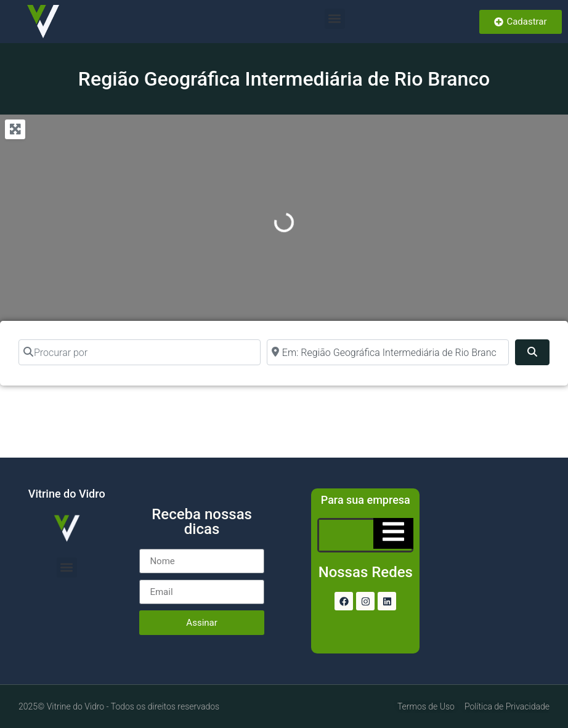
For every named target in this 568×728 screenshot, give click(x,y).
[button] (335, 19)
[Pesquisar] (532, 352)
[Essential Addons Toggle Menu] (393, 533)
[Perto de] (388, 352)
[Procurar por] (139, 352)
